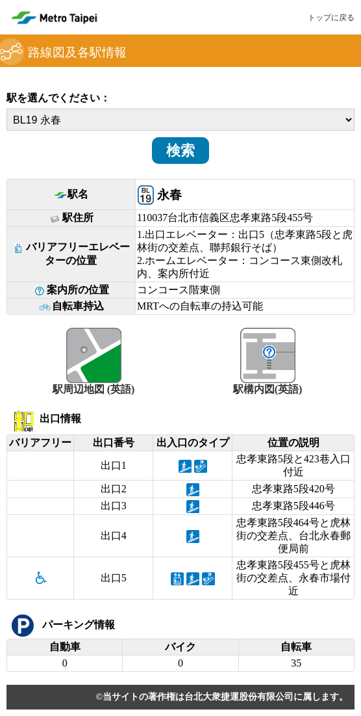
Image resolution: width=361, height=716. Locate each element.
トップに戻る (331, 17)
